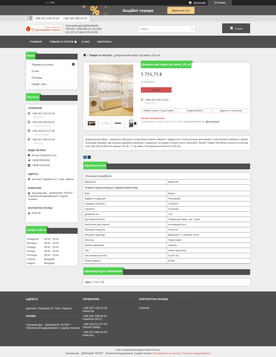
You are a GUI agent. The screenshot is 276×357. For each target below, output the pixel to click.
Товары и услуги (61, 41)
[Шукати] (192, 29)
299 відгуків (199, 2)
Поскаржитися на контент (167, 353)
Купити (156, 90)
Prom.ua (156, 350)
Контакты (104, 41)
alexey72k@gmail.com (44, 155)
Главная (36, 41)
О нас (86, 41)
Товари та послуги (100, 55)
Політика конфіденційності (196, 353)
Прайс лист (39, 84)
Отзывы (37, 77)
